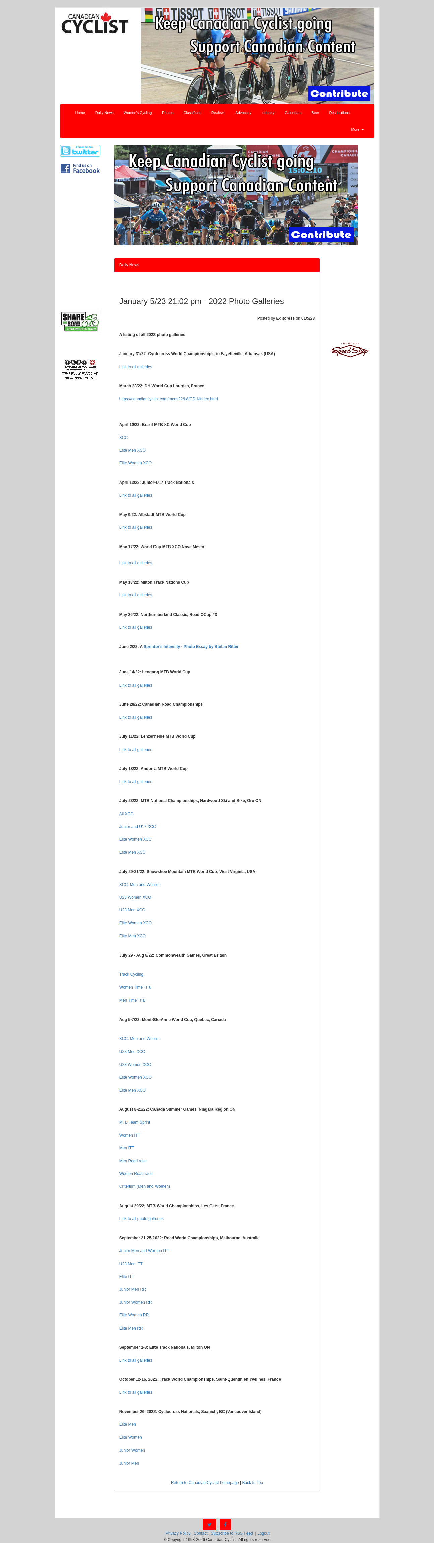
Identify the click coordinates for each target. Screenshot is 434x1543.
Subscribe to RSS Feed (232, 1533)
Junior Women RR (135, 1302)
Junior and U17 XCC (137, 826)
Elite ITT (126, 1276)
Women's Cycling (138, 113)
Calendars (293, 113)
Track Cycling (131, 974)
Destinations (339, 113)
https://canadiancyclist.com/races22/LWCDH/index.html (168, 399)
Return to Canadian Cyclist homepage (205, 1482)
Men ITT (126, 1148)
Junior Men (129, 1463)
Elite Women (130, 1437)
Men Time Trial (132, 1000)
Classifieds (192, 113)
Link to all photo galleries (141, 1218)
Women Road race (136, 1173)
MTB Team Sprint (134, 1122)
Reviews (218, 113)
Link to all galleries (135, 367)
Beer (315, 113)
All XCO (126, 814)
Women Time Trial (135, 987)
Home (80, 113)
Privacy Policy (178, 1533)
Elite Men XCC (132, 852)
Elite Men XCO (132, 450)
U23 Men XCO (132, 910)
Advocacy (243, 113)
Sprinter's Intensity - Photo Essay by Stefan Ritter (191, 646)
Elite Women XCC (135, 839)
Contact (200, 1533)
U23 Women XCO (135, 897)
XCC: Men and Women (140, 884)
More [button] (357, 129)
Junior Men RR (132, 1289)
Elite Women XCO (135, 463)
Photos (167, 113)
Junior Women (132, 1450)
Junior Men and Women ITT (144, 1250)
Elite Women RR (134, 1315)
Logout (263, 1533)
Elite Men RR (131, 1328)
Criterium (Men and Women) (144, 1186)
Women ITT (129, 1135)
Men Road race (133, 1161)
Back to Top (252, 1482)
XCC (123, 437)
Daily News (104, 113)
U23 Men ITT (131, 1264)
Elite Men (127, 1424)
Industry (267, 113)
